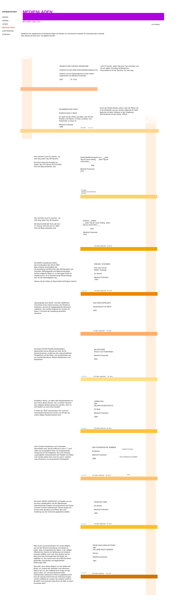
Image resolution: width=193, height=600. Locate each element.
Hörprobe (90, 127)
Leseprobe (84, 475)
